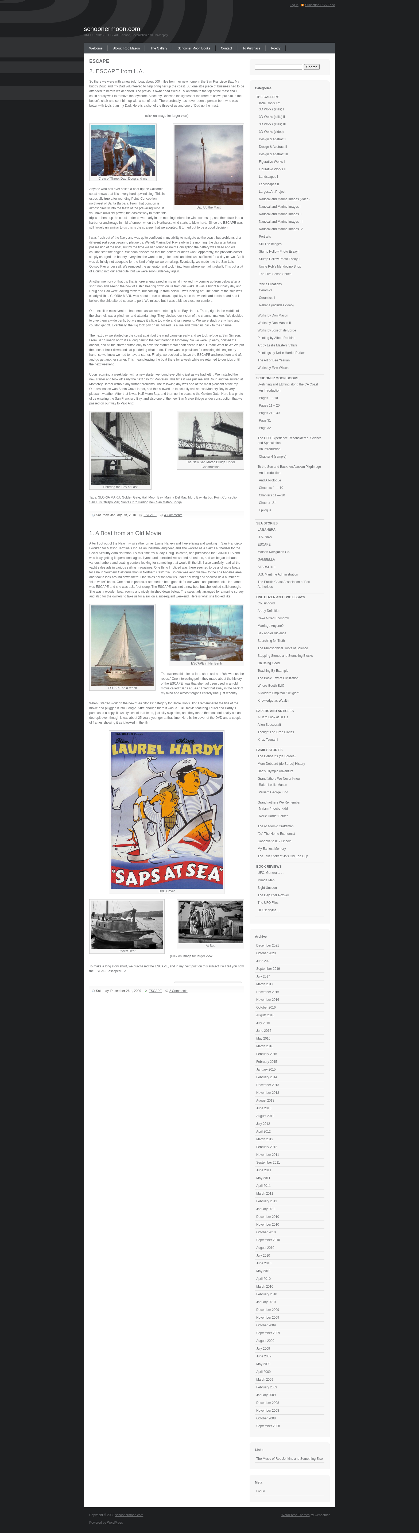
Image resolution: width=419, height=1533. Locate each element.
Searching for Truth (271, 641)
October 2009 (266, 1325)
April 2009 (263, 1372)
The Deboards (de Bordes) (277, 756)
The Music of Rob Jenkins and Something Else (289, 1459)
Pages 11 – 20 (269, 405)
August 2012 (265, 1116)
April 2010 (263, 1279)
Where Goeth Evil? (271, 686)
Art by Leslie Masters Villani (277, 345)
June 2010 (263, 1263)
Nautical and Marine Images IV (281, 229)
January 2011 (266, 1209)
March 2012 (264, 1139)
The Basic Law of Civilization (278, 678)
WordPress (115, 1522)
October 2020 (266, 953)
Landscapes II (269, 184)
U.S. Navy (265, 537)
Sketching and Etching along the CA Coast (288, 384)
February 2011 (266, 1201)
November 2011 (267, 1155)
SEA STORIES (267, 523)
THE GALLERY (267, 97)
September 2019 (268, 969)
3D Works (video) (271, 132)
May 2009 (263, 1364)
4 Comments (173, 515)
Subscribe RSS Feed (320, 5)
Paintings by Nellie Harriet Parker (281, 353)
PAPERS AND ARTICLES (275, 711)
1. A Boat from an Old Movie (125, 533)
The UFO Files (268, 903)
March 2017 (264, 984)
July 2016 (263, 1023)
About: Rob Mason (126, 48)
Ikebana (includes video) (276, 305)
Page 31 (265, 420)
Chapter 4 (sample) (272, 456)
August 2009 (265, 1341)
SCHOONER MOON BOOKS (277, 378)
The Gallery (158, 48)
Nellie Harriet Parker (273, 816)
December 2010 (267, 1217)
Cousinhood (266, 603)
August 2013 (265, 1100)
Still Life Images (270, 244)
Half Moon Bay (152, 497)
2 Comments (178, 991)
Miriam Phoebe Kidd (273, 808)
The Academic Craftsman (276, 826)
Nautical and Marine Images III (280, 221)
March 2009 (264, 1379)
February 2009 (266, 1387)
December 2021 (267, 945)
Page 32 (265, 428)
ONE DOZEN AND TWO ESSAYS (280, 597)
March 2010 (264, 1286)
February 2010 (266, 1294)
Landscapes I (268, 177)
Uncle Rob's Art (269, 103)
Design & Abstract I (272, 139)
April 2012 (263, 1131)
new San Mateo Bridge (165, 502)
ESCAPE (150, 515)
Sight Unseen (267, 888)
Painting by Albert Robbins (276, 338)
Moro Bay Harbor (200, 497)
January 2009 (266, 1395)
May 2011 (263, 1178)
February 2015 (266, 1062)
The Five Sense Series (275, 274)
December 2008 (267, 1403)
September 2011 (268, 1162)
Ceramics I (266, 290)
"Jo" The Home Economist (276, 834)
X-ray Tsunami (268, 740)
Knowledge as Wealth (273, 700)
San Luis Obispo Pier (104, 502)
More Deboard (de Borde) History (281, 764)
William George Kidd (273, 792)
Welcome (96, 48)
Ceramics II (267, 298)
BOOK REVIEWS (269, 866)
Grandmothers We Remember (279, 802)
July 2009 (263, 1348)
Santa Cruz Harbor (134, 502)
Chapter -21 (267, 503)
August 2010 (265, 1248)
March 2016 (264, 1046)
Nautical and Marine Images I (280, 206)
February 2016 (266, 1054)
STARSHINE (267, 567)
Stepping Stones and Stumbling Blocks (285, 656)
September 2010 (268, 1240)
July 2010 (263, 1255)
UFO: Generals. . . (271, 873)
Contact (226, 48)
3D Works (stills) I (271, 109)
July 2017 (263, 976)
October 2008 (266, 1418)
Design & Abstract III (273, 154)
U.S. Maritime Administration (278, 574)
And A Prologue (270, 480)
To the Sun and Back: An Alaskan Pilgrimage (289, 467)
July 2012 (263, 1124)
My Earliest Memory (272, 849)
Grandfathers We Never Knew (279, 779)
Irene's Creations (270, 284)
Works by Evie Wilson (273, 368)
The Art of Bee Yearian (274, 360)
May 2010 (263, 1271)
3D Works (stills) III (272, 124)
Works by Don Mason (273, 315)
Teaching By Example (273, 671)
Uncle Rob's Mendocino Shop (280, 266)
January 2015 (266, 1069)
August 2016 (265, 1015)
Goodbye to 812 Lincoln (275, 841)
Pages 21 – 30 (269, 413)
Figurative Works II (272, 169)
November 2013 (267, 1093)
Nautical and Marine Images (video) (284, 199)
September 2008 (268, 1426)
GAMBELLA (266, 559)
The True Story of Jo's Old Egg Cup (283, 856)
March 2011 (264, 1193)
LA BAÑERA (267, 529)
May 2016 (263, 1038)
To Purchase (252, 48)
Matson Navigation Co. (274, 552)
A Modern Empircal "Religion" (279, 693)
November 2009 (267, 1317)
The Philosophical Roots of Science (283, 648)
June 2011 (263, 1170)
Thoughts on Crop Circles (276, 732)
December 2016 (267, 992)
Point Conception (226, 497)
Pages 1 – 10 (268, 398)
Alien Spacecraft (269, 725)
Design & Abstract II (273, 147)
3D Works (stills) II (272, 117)
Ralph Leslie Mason (273, 785)
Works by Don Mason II (274, 323)
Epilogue (265, 510)
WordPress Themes (295, 1515)
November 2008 (267, 1410)
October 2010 (266, 1232)
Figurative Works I (272, 162)
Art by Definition (269, 611)
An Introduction (270, 390)
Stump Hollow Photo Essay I (279, 251)
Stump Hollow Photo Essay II (279, 259)
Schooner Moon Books (194, 48)
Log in (294, 5)
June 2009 (263, 1356)
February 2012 (266, 1147)
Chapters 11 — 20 (272, 495)
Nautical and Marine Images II (280, 214)
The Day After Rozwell (273, 895)
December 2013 (267, 1085)
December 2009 (267, 1310)
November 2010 (267, 1224)
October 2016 (266, 1007)
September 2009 (268, 1333)
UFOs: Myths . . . (270, 910)
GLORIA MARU (109, 497)
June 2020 (263, 961)
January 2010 (266, 1302)
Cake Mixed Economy (273, 618)
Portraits (265, 236)
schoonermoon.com (112, 28)
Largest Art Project (272, 192)
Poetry (276, 48)
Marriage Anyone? (271, 626)
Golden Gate (131, 497)
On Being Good (269, 663)
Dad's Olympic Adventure (275, 771)
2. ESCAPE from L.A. (116, 71)
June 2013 (263, 1108)
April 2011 (263, 1186)
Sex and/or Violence (272, 633)
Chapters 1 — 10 (271, 488)
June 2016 (263, 1031)
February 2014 (266, 1077)
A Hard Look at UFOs (273, 717)
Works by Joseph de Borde (277, 330)
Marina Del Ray (175, 497)
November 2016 (267, 1000)
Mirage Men (266, 880)
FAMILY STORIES (269, 750)
